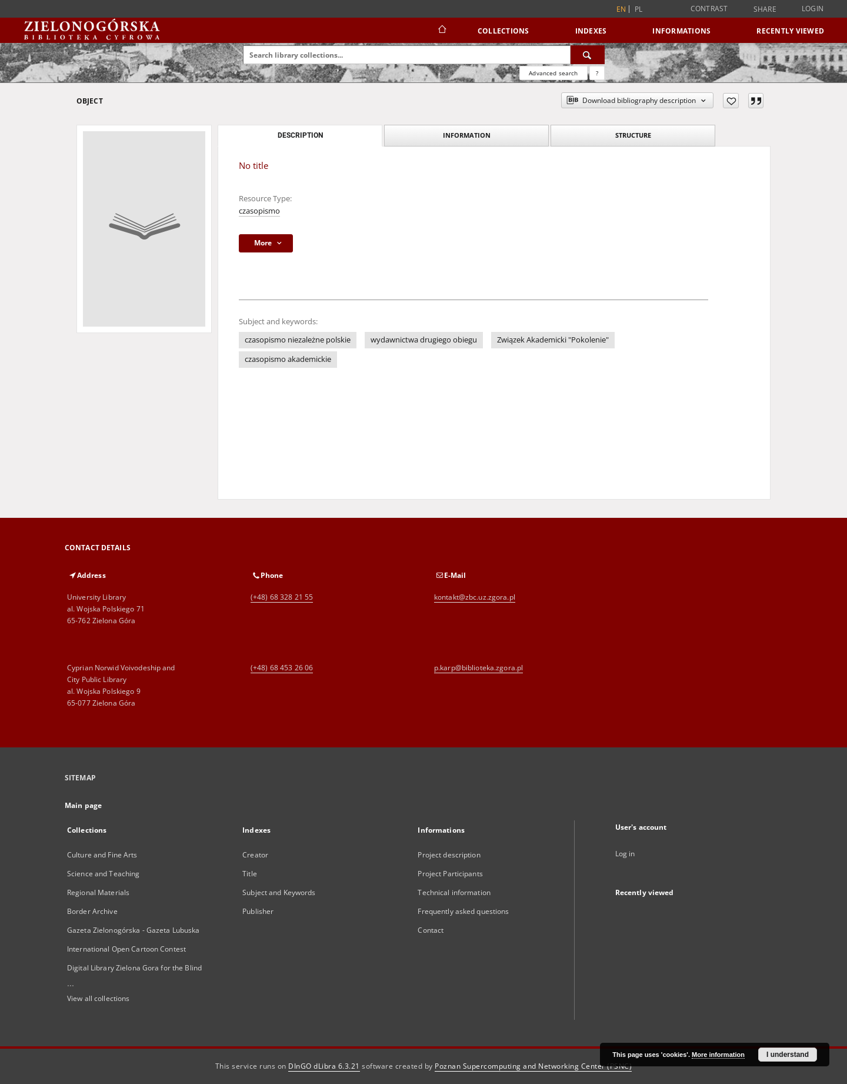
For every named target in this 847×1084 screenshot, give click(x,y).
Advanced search (553, 73)
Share (764, 9)
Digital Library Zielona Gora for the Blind (134, 968)
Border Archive (92, 911)
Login (812, 9)
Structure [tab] (633, 135)
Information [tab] (467, 135)
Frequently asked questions (463, 911)
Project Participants (450, 874)
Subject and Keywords (278, 892)
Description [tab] (300, 135)
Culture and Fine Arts (102, 855)
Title (249, 874)
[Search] (588, 54)
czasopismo (259, 211)
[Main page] (441, 31)
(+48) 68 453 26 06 (282, 668)
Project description (449, 855)
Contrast (709, 9)
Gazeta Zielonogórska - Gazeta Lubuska (133, 930)
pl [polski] (639, 9)
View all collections (98, 998)
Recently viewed (790, 31)
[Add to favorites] (731, 100)
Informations (681, 31)
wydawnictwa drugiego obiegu (424, 340)
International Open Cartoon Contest (126, 949)
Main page (83, 805)
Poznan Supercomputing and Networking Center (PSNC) (533, 1066)
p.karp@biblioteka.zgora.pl (478, 668)
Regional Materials (98, 892)
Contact (430, 930)
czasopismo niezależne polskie (298, 340)
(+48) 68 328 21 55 (282, 597)
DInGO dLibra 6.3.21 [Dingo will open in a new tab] (324, 1066)
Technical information (454, 892)
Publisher (258, 911)
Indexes (591, 31)
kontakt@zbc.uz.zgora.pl (474, 597)
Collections (503, 31)
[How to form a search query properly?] (597, 73)
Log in (625, 854)
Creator (255, 855)
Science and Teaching (103, 874)
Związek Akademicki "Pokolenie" (553, 340)
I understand (787, 1054)
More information (718, 1054)
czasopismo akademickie (288, 359)
